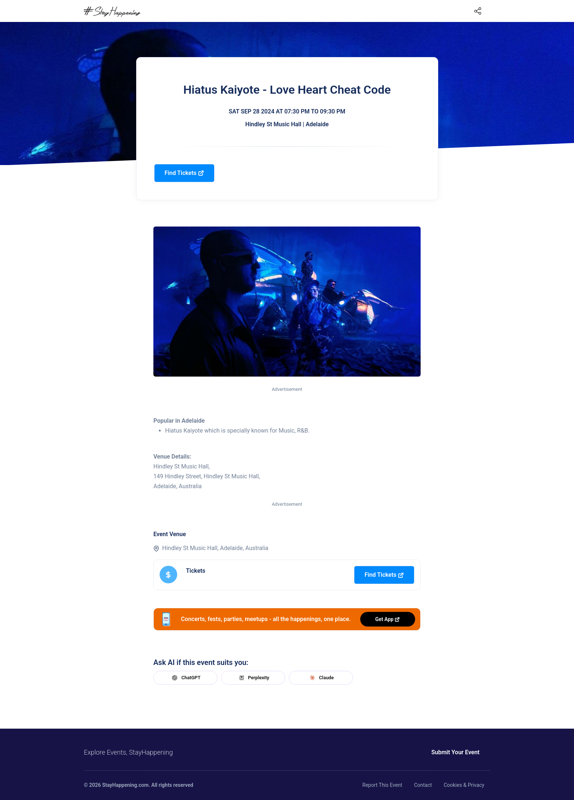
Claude (320, 677)
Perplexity (253, 677)
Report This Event (382, 785)
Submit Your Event (455, 752)
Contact (423, 785)
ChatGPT (185, 677)
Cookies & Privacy (464, 785)
